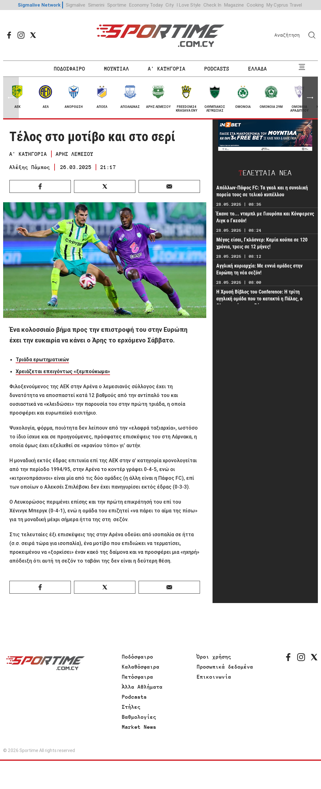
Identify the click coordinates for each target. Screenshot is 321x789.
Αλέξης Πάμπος (29, 167)
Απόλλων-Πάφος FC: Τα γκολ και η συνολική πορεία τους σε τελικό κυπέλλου (262, 191)
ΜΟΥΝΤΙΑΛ (116, 69)
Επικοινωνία (214, 677)
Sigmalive (75, 5)
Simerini (96, 5)
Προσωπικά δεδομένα (225, 667)
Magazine (234, 5)
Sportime (116, 5)
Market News (139, 727)
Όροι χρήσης (214, 657)
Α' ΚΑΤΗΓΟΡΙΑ (167, 69)
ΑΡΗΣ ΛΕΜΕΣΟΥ (74, 154)
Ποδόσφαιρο (137, 657)
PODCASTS (216, 69)
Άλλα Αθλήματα (142, 687)
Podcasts (134, 697)
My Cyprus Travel (284, 5)
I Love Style (188, 5)
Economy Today (146, 5)
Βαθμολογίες (139, 717)
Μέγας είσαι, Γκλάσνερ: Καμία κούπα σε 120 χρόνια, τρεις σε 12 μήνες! (262, 243)
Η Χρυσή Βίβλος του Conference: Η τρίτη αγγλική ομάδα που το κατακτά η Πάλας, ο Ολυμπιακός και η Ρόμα (259, 299)
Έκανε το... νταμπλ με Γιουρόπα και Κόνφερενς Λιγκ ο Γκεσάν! (265, 217)
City (170, 5)
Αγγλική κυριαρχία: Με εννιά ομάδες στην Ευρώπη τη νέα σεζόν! (259, 269)
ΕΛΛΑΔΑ (257, 69)
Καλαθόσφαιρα (141, 667)
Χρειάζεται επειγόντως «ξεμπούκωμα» (63, 371)
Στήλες (131, 707)
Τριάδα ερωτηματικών (42, 359)
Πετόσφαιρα (137, 677)
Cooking (255, 5)
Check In (212, 5)
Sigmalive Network (39, 5)
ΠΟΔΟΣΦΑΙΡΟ (69, 69)
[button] (310, 97)
